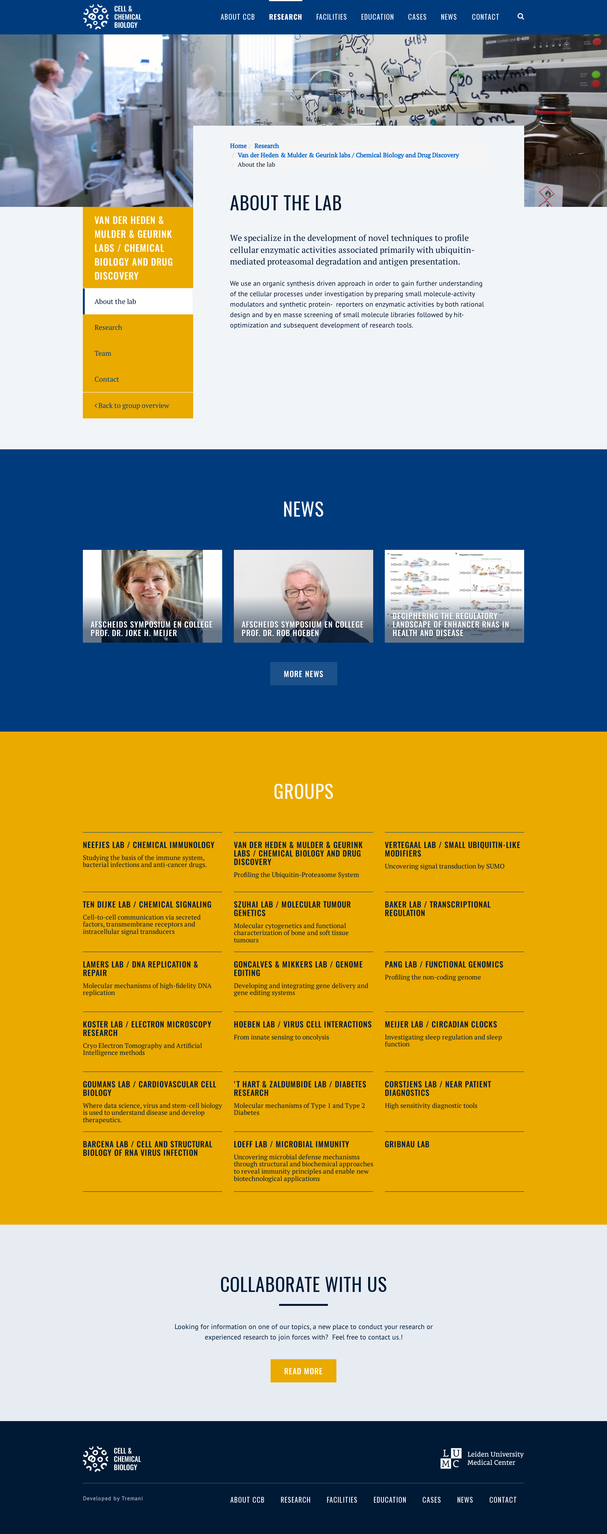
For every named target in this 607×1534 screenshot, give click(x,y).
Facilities (331, 17)
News (449, 17)
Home (238, 146)
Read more (303, 1371)
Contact (486, 17)
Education (377, 17)
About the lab (115, 301)
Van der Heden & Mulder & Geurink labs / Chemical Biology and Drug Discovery (348, 155)
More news (304, 673)
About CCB (238, 17)
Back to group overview (131, 405)
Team (102, 353)
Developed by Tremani (113, 1498)
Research (285, 17)
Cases (417, 17)
